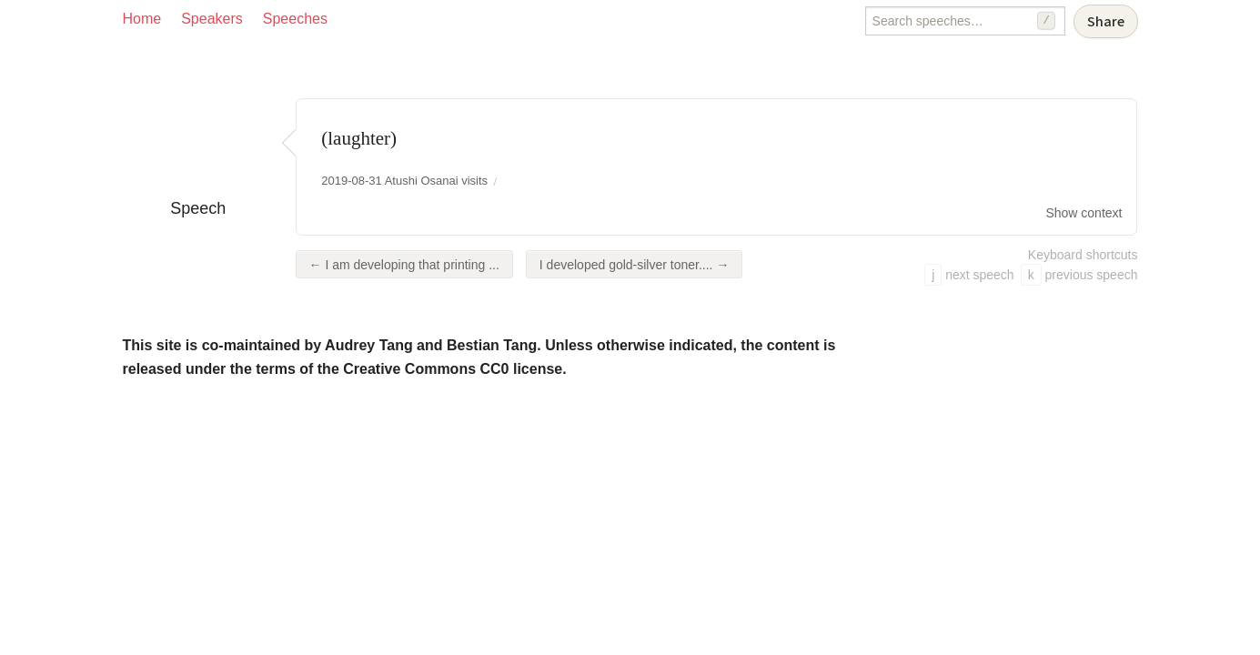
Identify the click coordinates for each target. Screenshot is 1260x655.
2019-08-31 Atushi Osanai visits (404, 180)
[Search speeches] (965, 20)
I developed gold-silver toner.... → (634, 264)
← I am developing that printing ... (404, 264)
